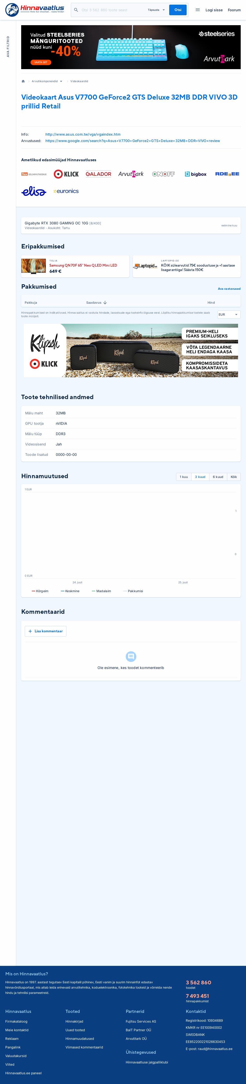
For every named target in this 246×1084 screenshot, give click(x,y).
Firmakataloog (16, 1021)
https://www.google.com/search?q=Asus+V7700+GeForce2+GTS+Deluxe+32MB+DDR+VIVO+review (132, 140)
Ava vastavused (229, 288)
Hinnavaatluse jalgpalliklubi (147, 1062)
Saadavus (97, 302)
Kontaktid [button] (196, 1011)
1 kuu (184, 477)
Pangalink (13, 1047)
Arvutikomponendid (45, 81)
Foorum (234, 10)
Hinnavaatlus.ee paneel (23, 1073)
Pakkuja (31, 302)
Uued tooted (75, 1030)
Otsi (76, 10)
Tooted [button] (73, 1011)
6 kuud (218, 477)
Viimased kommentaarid (84, 1047)
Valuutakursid (15, 1056)
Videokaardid (79, 81)
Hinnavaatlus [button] (18, 1011)
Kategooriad (196, 10)
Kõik (234, 477)
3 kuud (200, 477)
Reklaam (12, 1039)
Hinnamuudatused (80, 1039)
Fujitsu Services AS (141, 1021)
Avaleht (23, 81)
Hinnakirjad (74, 1021)
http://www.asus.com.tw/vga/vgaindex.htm (82, 134)
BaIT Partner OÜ (138, 1030)
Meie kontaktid (16, 1030)
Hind (211, 302)
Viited (9, 1064)
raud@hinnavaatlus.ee (215, 1049)
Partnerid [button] (135, 1011)
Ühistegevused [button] (141, 1052)
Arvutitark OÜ (136, 1039)
